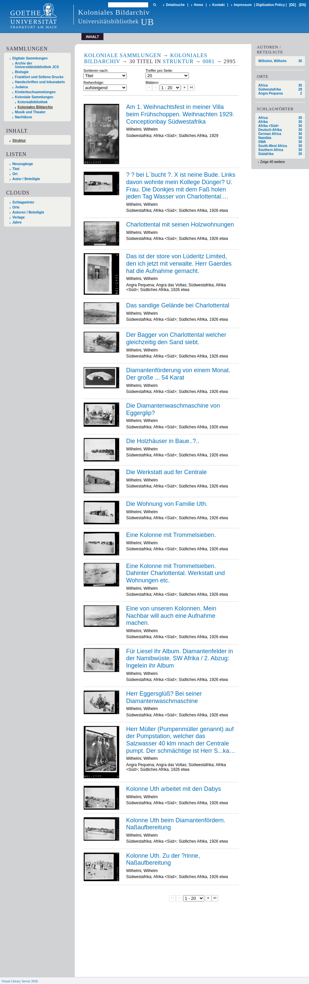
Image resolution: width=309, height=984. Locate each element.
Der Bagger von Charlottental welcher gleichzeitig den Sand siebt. (176, 338)
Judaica (21, 87)
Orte (15, 207)
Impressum (243, 5)
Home (198, 5)
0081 (209, 61)
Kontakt (218, 5)
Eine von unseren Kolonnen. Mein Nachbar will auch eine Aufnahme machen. (171, 615)
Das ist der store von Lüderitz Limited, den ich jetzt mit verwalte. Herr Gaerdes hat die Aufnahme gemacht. (179, 263)
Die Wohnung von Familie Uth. (167, 504)
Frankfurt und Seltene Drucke (39, 77)
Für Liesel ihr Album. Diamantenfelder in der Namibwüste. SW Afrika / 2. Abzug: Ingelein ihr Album (179, 658)
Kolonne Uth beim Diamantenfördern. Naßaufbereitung (175, 824)
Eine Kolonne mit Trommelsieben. (171, 535)
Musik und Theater (30, 112)
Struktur (19, 140)
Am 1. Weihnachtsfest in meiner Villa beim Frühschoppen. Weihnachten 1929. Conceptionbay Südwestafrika (180, 114)
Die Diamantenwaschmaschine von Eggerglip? (173, 409)
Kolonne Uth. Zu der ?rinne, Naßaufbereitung (163, 859)
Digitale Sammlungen (30, 58)
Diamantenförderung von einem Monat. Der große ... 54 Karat (178, 374)
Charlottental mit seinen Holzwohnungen (180, 224)
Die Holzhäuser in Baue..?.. (162, 441)
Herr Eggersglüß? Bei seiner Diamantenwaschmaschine (164, 697)
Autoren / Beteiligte (28, 212)
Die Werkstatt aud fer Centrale (166, 472)
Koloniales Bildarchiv (35, 107)
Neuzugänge (22, 164)
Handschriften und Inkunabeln (40, 82)
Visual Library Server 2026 (19, 981)
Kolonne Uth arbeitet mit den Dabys (173, 789)
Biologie (22, 72)
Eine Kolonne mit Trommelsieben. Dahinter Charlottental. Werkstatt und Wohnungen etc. (175, 573)
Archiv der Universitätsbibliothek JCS (37, 65)
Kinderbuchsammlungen (35, 92)
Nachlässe (23, 117)
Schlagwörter (23, 202)
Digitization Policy (270, 5)
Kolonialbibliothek (33, 102)
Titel (15, 169)
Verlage (18, 217)
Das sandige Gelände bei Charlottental (177, 305)
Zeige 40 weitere (272, 162)
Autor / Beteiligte (26, 179)
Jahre (17, 222)
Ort (15, 174)
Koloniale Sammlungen (34, 97)
